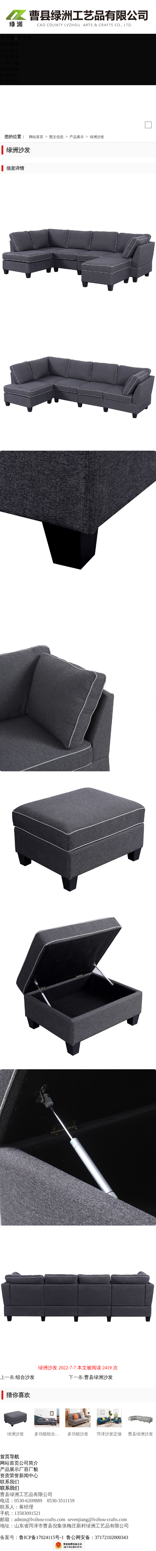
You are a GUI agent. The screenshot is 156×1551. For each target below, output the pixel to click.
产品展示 (9, 56)
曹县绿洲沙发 (98, 1377)
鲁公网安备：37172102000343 (97, 1537)
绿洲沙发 (97, 137)
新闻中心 (9, 75)
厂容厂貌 (9, 62)
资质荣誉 (9, 69)
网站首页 (9, 44)
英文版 (8, 37)
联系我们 (9, 81)
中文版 (25, 37)
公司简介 (9, 50)
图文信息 (56, 137)
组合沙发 (25, 1377)
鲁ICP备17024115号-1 (41, 1537)
